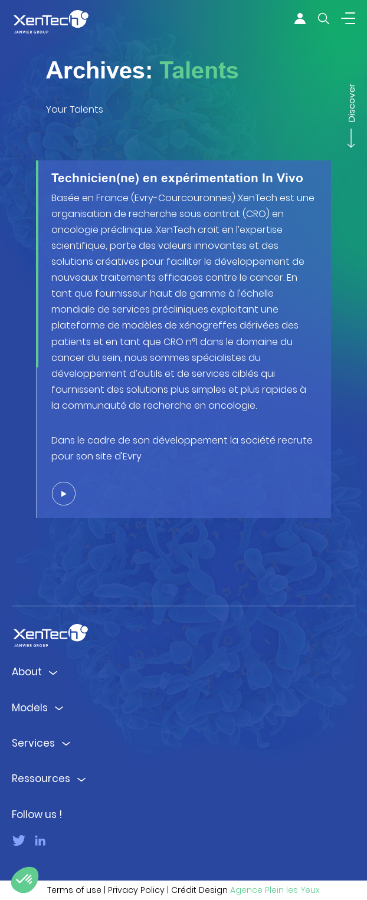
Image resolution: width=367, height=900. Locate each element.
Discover (351, 108)
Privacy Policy (136, 890)
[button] (25, 880)
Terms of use (74, 890)
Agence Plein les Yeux (275, 890)
